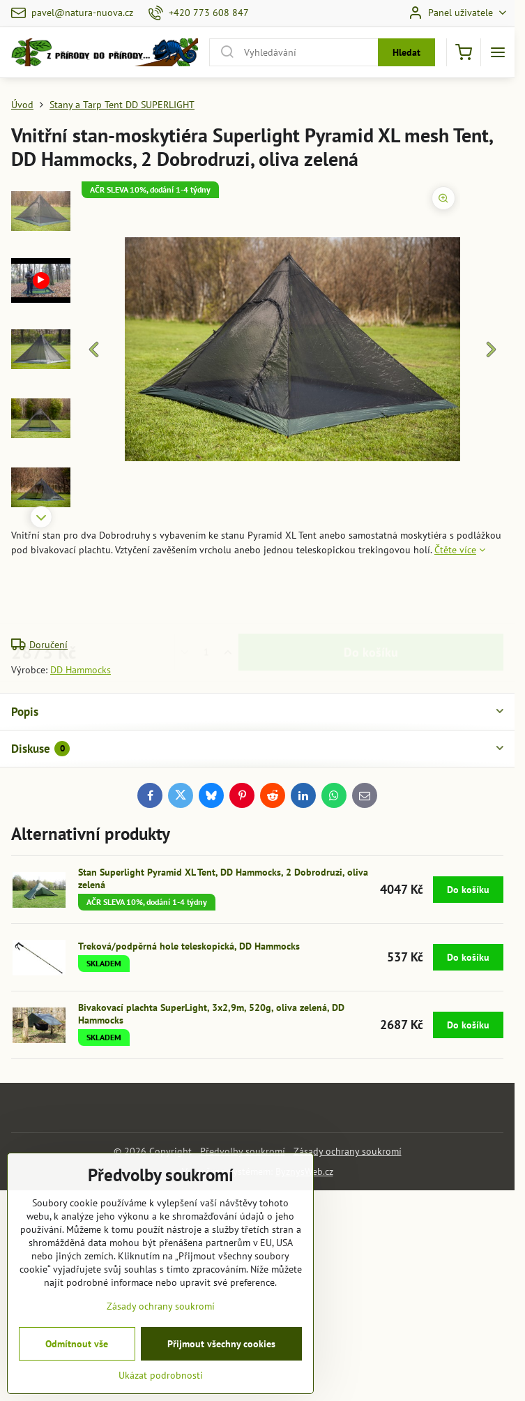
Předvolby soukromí (242, 1151)
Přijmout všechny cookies (221, 1378)
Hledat (406, 52)
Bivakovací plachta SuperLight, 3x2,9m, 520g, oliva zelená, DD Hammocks (211, 1013)
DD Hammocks (80, 670)
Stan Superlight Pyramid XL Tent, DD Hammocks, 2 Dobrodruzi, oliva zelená (223, 878)
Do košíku (371, 598)
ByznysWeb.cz (304, 1171)
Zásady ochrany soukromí (348, 1151)
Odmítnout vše (76, 1378)
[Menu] (498, 52)
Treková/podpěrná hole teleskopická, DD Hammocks (189, 946)
